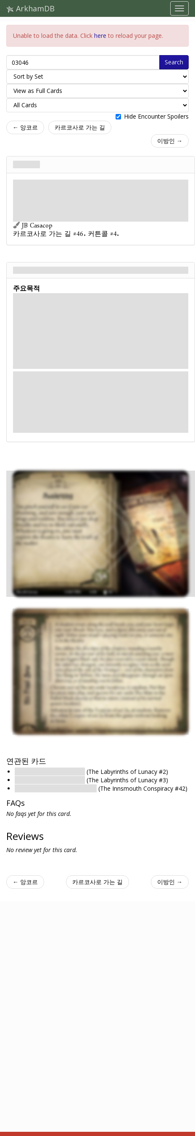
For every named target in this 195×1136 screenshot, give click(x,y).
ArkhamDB (30, 8)
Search (174, 62)
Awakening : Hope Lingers (50, 772)
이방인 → (169, 141)
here (100, 36)
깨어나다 (26, 164)
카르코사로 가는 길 (80, 127)
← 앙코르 (25, 127)
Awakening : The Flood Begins (56, 788)
